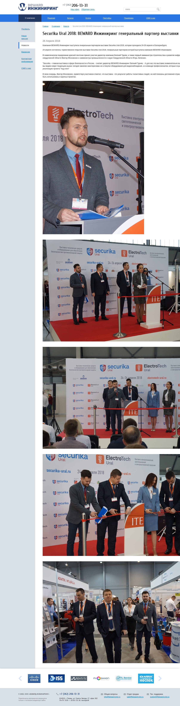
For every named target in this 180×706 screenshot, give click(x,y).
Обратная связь (88, 9)
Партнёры (107, 18)
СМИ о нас (150, 18)
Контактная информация (27, 60)
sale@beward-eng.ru (135, 697)
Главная (45, 26)
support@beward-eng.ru (159, 697)
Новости (66, 26)
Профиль (25, 29)
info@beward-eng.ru (112, 697)
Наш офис (75, 9)
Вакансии (25, 52)
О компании (56, 26)
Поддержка (128, 18)
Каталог (70, 18)
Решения (51, 18)
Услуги (88, 18)
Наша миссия (24, 37)
